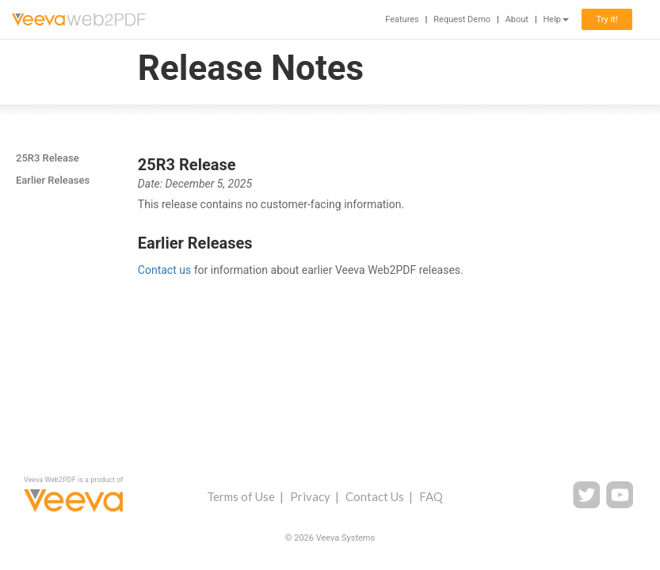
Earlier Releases (53, 180)
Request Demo (461, 19)
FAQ (431, 496)
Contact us (164, 270)
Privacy (310, 496)
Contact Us (374, 496)
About (516, 19)
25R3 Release (47, 158)
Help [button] (556, 19)
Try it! (606, 19)
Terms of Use (241, 496)
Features (402, 19)
